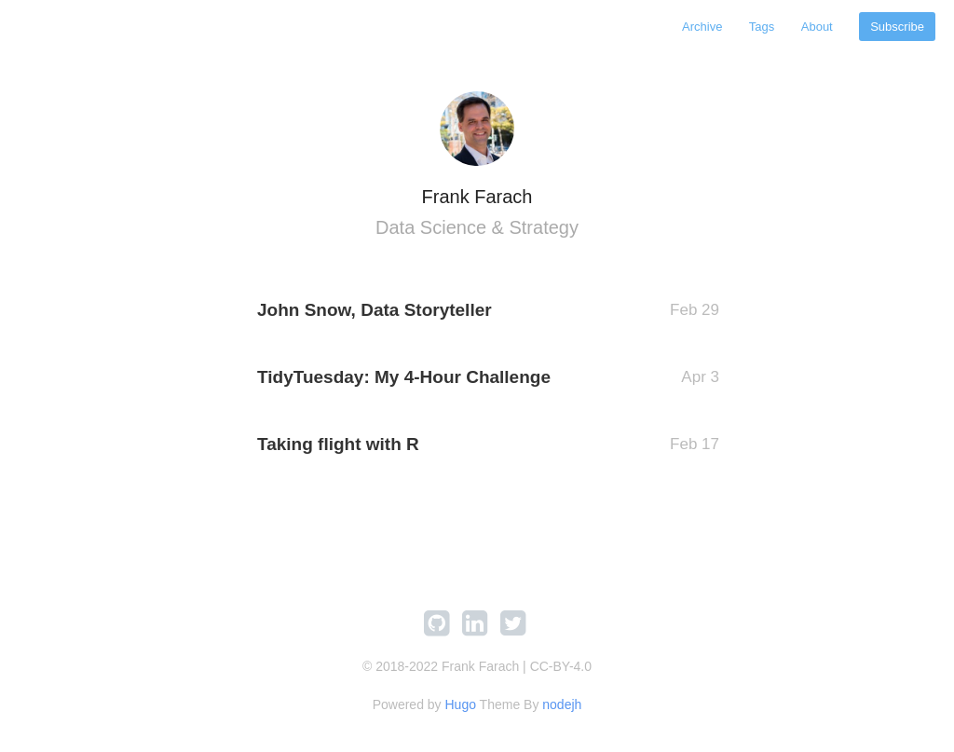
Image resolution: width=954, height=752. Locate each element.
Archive (702, 27)
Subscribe (897, 27)
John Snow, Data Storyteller (374, 310)
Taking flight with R (338, 444)
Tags (761, 27)
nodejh (561, 704)
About (817, 27)
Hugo (459, 704)
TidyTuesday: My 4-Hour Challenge (404, 377)
